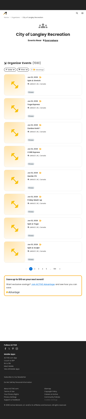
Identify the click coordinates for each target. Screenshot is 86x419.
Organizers (15, 17)
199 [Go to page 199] (55, 269)
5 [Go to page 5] (46, 269)
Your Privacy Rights (11, 394)
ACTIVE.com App (10, 358)
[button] (23, 70)
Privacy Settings (10, 397)
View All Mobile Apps (11, 369)
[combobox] (10, 70)
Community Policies (52, 397)
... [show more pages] (50, 269)
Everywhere (51, 40)
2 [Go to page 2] (34, 269)
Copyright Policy (50, 391)
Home (6, 17)
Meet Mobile (9, 366)
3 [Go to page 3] (38, 269)
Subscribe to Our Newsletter (15, 377)
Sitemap (47, 389)
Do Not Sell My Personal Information (18, 382)
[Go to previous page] (26, 269)
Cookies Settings (50, 400)
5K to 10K (7, 363)
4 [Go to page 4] (42, 269)
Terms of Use (9, 391)
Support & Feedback (12, 400)
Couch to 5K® (9, 360)
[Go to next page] (59, 269)
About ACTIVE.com (11, 389)
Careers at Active (51, 394)
